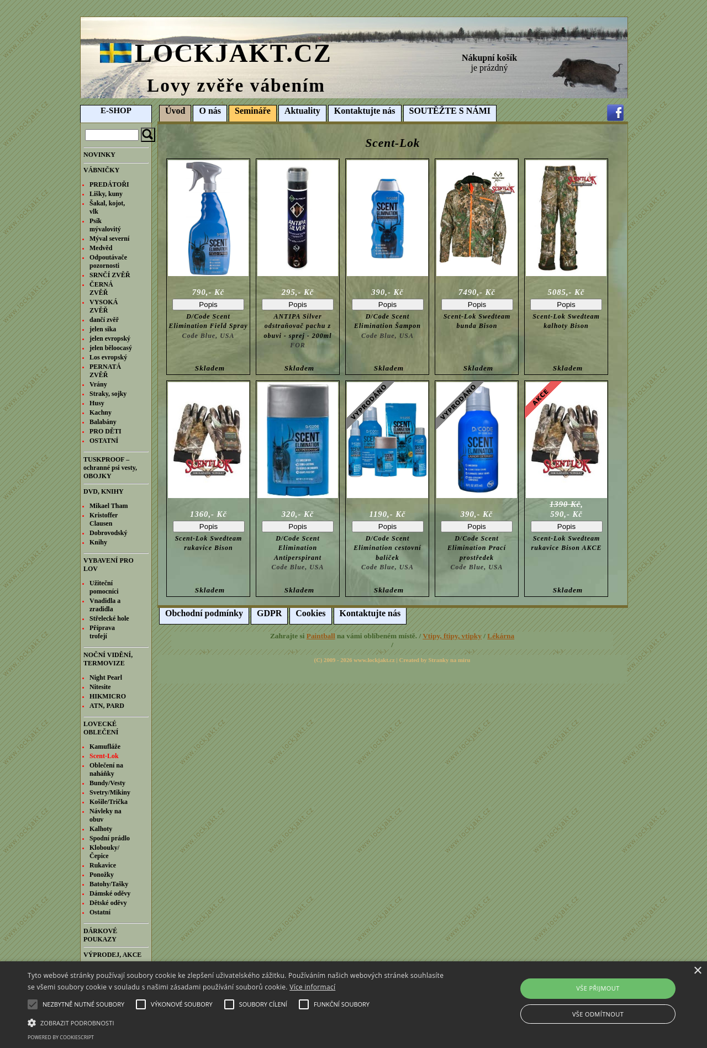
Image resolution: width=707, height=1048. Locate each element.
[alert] (353, 1004)
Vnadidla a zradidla (104, 605)
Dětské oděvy (108, 903)
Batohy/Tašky (108, 884)
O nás (210, 110)
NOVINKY (99, 154)
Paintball (321, 636)
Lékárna (500, 636)
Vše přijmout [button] (597, 988)
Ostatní (99, 912)
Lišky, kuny (106, 194)
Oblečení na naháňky (106, 769)
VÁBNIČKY (101, 170)
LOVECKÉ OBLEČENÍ (100, 728)
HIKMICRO (107, 696)
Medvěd (100, 248)
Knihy (98, 542)
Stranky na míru (450, 660)
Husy (96, 403)
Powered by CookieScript (61, 1037)
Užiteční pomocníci (104, 587)
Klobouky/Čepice (104, 852)
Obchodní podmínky (204, 613)
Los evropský (108, 357)
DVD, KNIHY (103, 491)
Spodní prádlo (109, 838)
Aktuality (302, 110)
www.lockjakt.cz (374, 660)
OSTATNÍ (103, 440)
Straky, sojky (107, 394)
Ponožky (101, 874)
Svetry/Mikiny (109, 792)
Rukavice (102, 865)
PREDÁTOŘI (109, 184)
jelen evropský (109, 338)
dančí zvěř (104, 320)
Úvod (175, 110)
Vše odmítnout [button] (598, 1014)
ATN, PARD (106, 706)
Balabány (103, 422)
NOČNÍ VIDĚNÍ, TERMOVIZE (108, 659)
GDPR (269, 613)
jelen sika (102, 329)
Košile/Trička (108, 802)
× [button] (697, 971)
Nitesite (100, 687)
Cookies (310, 613)
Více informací (312, 987)
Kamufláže (104, 746)
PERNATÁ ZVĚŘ (105, 371)
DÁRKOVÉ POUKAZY (100, 935)
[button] (239, 1022)
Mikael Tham (108, 506)
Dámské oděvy (109, 893)
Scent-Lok (104, 756)
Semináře (253, 110)
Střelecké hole (109, 618)
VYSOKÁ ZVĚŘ (103, 306)
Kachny (100, 412)
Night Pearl (105, 677)
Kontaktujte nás (364, 110)
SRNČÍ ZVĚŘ (109, 275)
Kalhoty (100, 829)
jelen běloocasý (110, 348)
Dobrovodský (108, 533)
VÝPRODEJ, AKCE (112, 955)
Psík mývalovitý (105, 225)
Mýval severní (109, 238)
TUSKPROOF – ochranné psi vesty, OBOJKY (110, 468)
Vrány (98, 384)
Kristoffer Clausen (103, 519)
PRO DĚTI (105, 431)
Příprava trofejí (102, 632)
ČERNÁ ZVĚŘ (101, 288)
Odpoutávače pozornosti (108, 261)
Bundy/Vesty (107, 783)
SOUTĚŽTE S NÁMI (450, 110)
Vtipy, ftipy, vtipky (452, 636)
